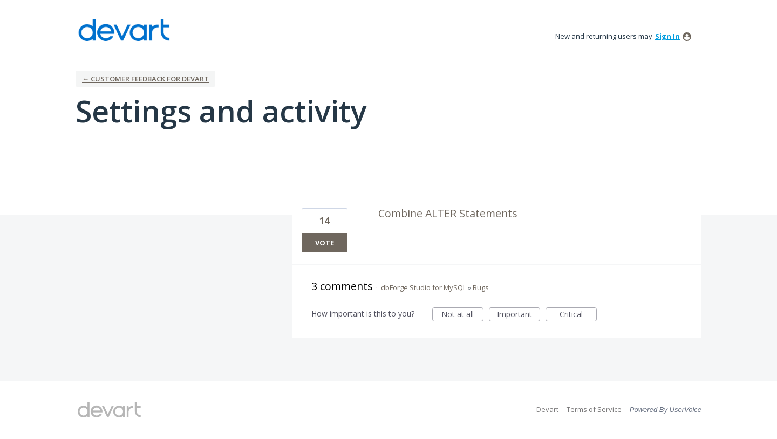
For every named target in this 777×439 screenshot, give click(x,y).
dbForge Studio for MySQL (423, 287)
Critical (578, 315)
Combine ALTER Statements (447, 213)
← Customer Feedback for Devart (145, 79)
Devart (547, 409)
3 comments (342, 286)
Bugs (481, 287)
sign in (667, 36)
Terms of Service (594, 409)
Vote (324, 243)
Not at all (462, 315)
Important (518, 315)
